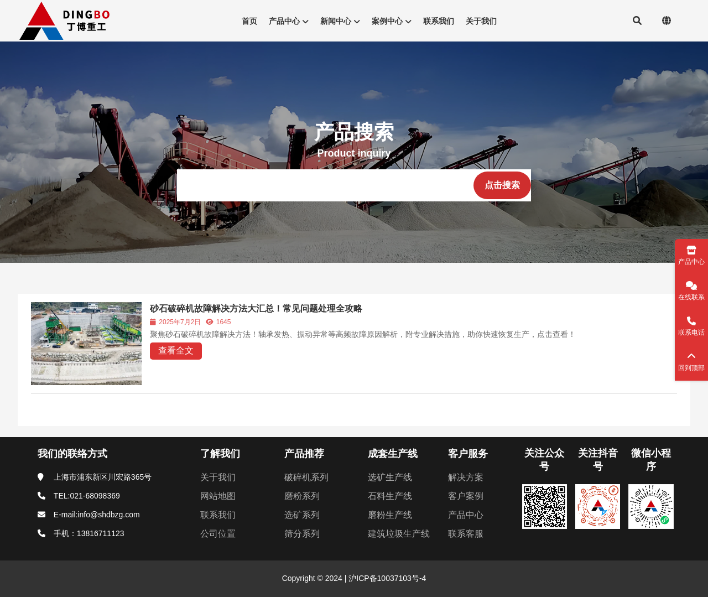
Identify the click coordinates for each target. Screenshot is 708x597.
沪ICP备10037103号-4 (386, 578)
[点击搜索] (502, 185)
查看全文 (176, 350)
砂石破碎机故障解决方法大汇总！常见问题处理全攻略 (256, 308)
